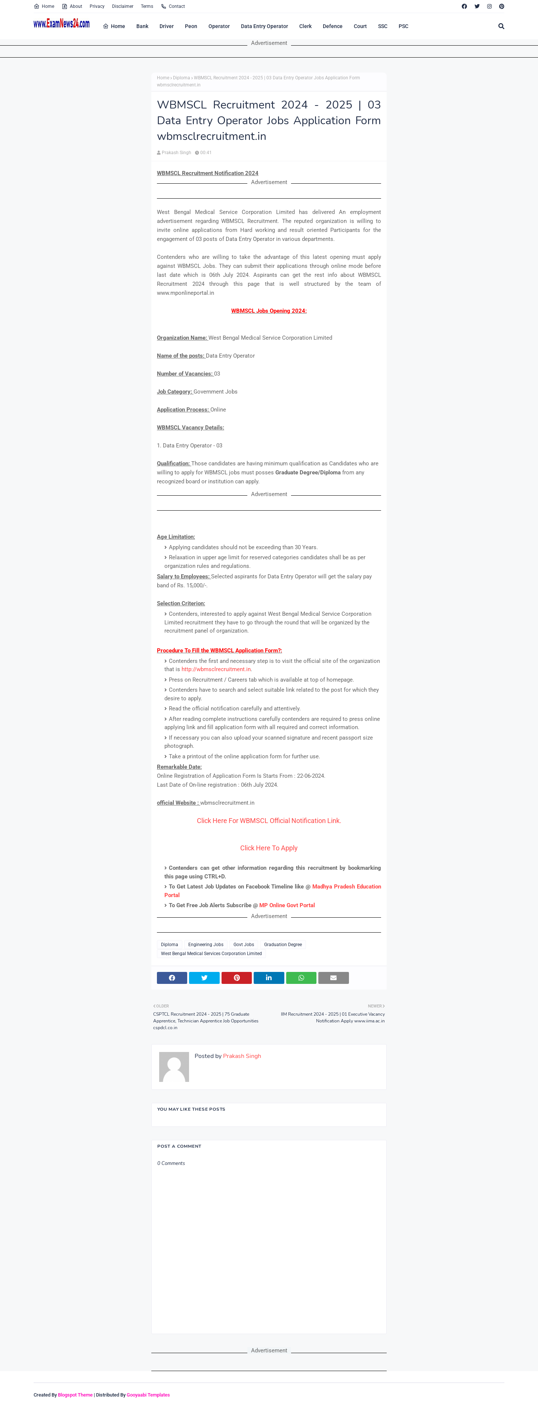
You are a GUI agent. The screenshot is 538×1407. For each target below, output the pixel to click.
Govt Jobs (244, 944)
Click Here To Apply (269, 848)
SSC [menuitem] (382, 26)
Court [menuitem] (360, 26)
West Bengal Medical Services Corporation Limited (211, 953)
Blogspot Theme (75, 1395)
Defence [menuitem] (333, 26)
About (72, 6)
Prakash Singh (176, 152)
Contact (173, 6)
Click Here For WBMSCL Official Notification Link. (269, 821)
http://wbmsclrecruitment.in (216, 669)
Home (44, 6)
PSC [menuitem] (403, 26)
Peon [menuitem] (191, 26)
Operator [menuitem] (219, 26)
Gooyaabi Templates (148, 1395)
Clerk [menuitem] (305, 26)
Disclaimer (122, 6)
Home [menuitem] (114, 26)
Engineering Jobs (205, 944)
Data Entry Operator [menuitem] (264, 26)
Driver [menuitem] (167, 26)
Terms (147, 6)
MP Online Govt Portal (287, 905)
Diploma (181, 77)
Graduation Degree (283, 944)
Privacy (97, 6)
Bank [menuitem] (142, 26)
